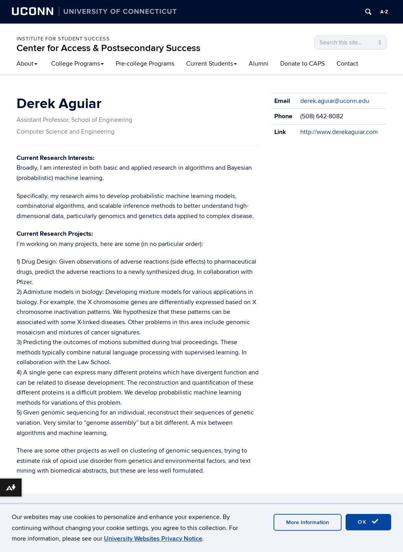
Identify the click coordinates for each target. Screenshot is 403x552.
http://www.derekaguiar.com (339, 132)
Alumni (258, 64)
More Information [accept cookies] (307, 522)
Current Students (211, 64)
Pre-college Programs (145, 64)
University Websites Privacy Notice (153, 539)
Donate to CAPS (302, 64)
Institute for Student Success (63, 39)
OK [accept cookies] (368, 521)
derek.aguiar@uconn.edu (334, 101)
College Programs (77, 64)
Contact (347, 64)
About (27, 64)
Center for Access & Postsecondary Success (108, 48)
